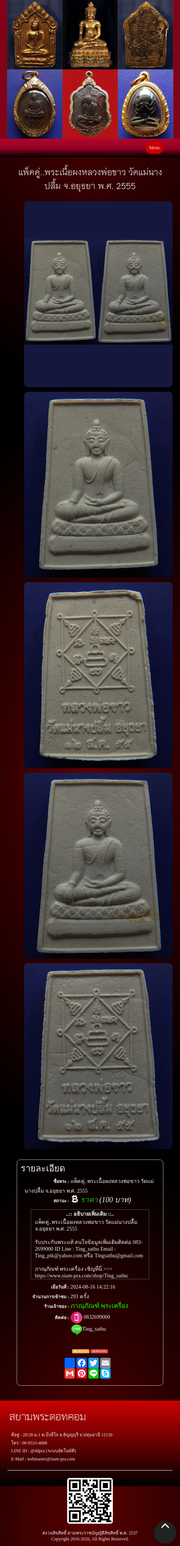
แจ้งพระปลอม (99, 1351)
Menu (154, 147)
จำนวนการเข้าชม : (50, 1296)
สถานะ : (61, 1200)
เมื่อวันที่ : (60, 1287)
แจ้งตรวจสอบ (80, 1351)
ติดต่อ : (62, 1317)
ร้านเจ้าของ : (56, 1306)
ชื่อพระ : (61, 1181)
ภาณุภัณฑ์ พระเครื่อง (99, 1305)
